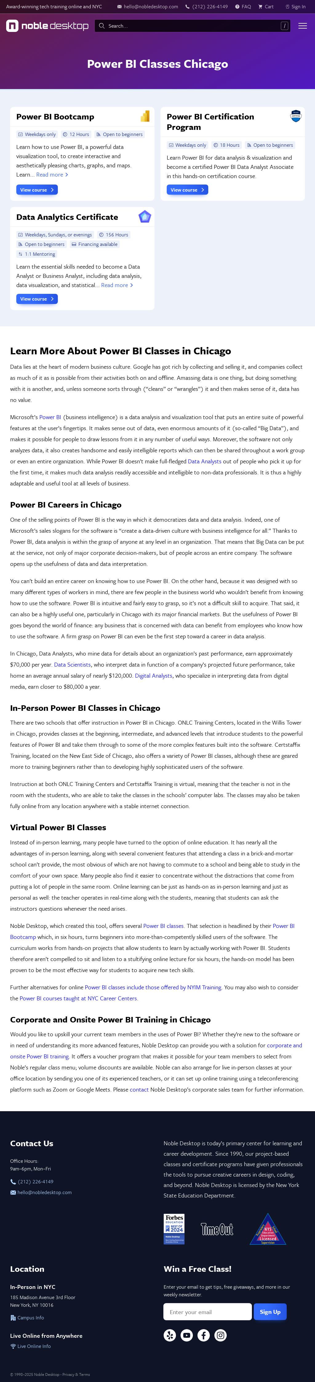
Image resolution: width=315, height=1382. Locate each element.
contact (139, 1089)
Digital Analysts (153, 675)
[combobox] (192, 26)
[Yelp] (170, 1336)
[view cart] (268, 6)
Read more (53, 174)
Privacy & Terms (76, 1374)
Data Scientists (72, 664)
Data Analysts (204, 461)
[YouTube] (187, 1336)
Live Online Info (30, 1346)
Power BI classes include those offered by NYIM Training (153, 987)
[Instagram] (220, 1336)
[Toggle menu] (303, 26)
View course (37, 189)
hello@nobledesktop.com (41, 1192)
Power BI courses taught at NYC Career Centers (78, 998)
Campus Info (27, 1317)
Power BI (50, 417)
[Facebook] (203, 1336)
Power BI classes (163, 925)
